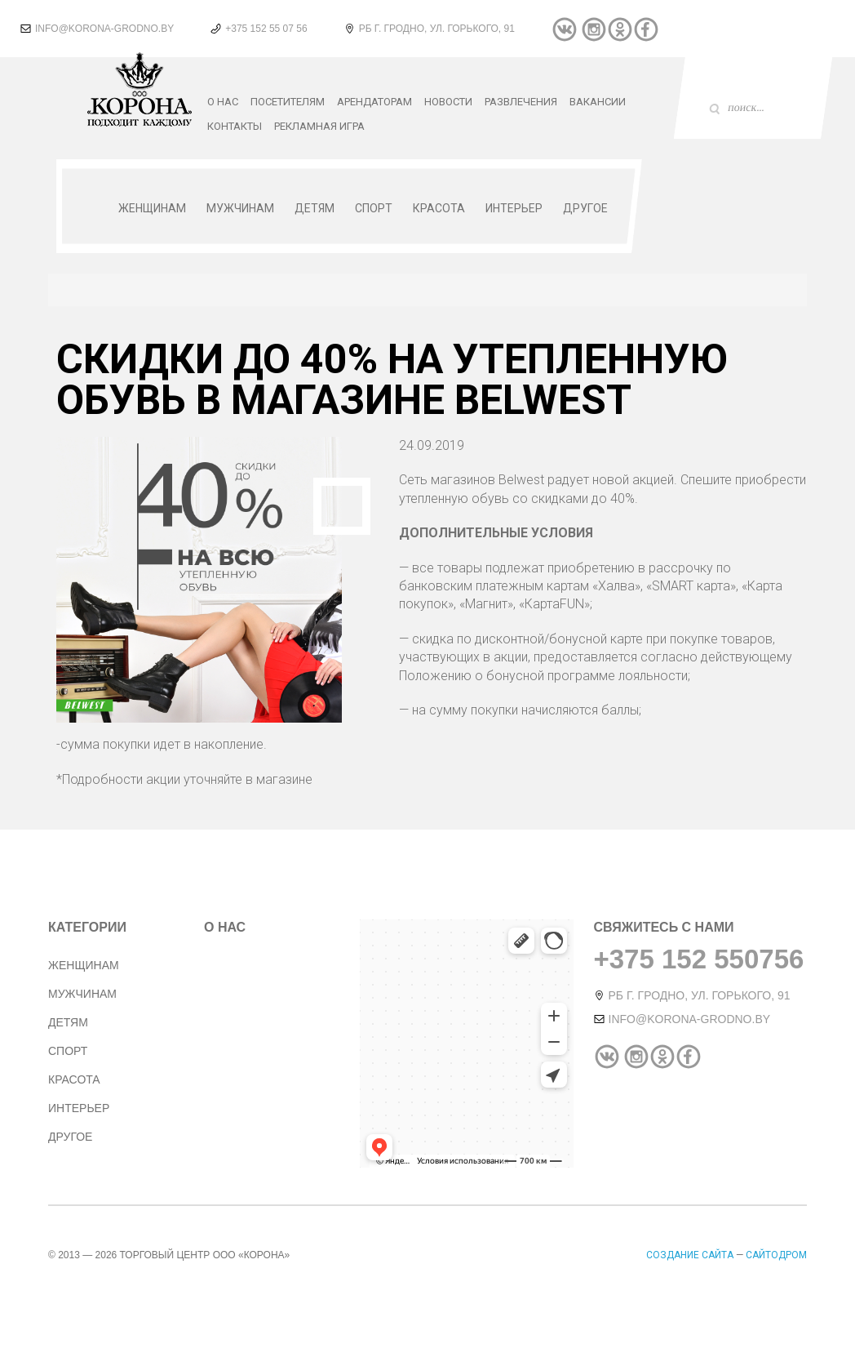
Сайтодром (776, 1255)
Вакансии (597, 102)
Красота (439, 208)
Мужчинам (240, 208)
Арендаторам (374, 102)
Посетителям (287, 102)
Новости (448, 102)
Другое (585, 208)
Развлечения (521, 102)
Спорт (373, 208)
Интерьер (514, 208)
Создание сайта (691, 1255)
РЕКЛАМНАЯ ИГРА (319, 126)
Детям (314, 208)
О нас (222, 102)
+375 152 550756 (699, 959)
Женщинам (152, 208)
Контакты (234, 126)
